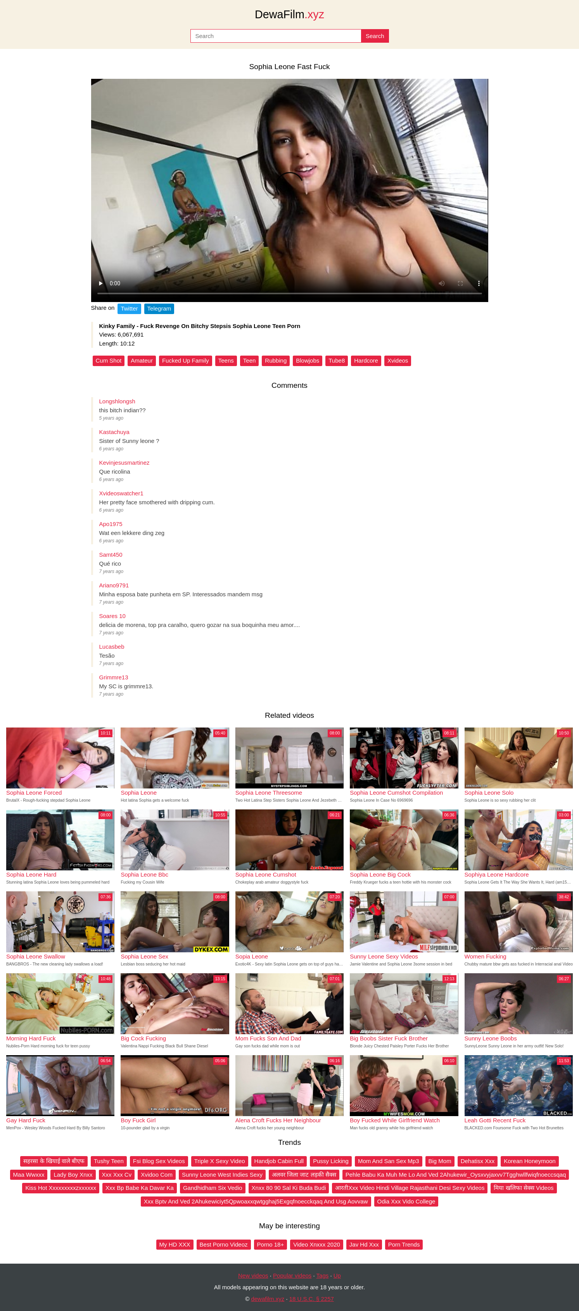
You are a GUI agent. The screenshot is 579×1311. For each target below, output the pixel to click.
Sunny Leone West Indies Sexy (222, 1174)
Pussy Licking (331, 1161)
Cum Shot (109, 360)
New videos (253, 1275)
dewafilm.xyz (267, 1298)
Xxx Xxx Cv (117, 1174)
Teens (226, 360)
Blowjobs (307, 360)
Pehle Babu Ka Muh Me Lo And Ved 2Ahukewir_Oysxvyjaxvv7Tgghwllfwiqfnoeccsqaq (456, 1174)
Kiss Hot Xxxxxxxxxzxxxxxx (60, 1187)
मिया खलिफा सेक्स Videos (523, 1187)
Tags (322, 1275)
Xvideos (397, 360)
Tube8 (336, 360)
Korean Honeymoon (529, 1161)
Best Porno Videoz (224, 1244)
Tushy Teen (109, 1161)
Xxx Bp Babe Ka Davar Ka (139, 1187)
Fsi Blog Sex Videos (159, 1161)
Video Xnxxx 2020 (316, 1244)
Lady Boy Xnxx (73, 1174)
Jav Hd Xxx (364, 1244)
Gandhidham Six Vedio (212, 1187)
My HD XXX (174, 1244)
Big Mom (440, 1161)
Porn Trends (404, 1244)
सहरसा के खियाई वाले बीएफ (54, 1161)
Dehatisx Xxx (478, 1161)
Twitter (129, 308)
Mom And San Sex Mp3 (388, 1161)
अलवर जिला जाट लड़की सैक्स (304, 1174)
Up (337, 1275)
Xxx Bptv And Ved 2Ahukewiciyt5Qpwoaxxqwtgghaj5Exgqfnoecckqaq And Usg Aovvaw (256, 1201)
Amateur (142, 360)
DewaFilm (289, 14)
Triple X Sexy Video (219, 1161)
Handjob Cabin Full (279, 1161)
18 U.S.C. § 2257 (311, 1298)
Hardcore (366, 360)
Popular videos (292, 1275)
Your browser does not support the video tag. (289, 190)
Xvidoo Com (157, 1174)
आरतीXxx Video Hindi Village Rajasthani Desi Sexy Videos (409, 1187)
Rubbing (276, 360)
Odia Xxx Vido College (406, 1201)
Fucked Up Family (185, 360)
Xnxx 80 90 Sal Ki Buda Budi (289, 1187)
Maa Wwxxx (29, 1174)
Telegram (159, 308)
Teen (249, 360)
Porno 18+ (270, 1244)
